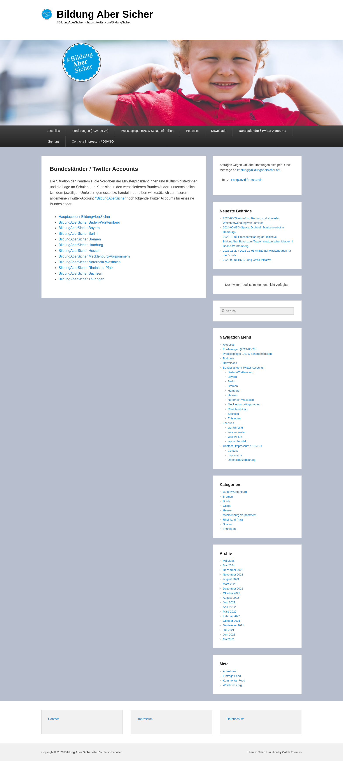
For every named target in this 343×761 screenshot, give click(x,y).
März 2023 (229, 584)
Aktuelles (53, 130)
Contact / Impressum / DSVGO (93, 141)
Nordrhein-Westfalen (241, 399)
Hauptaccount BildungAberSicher (85, 217)
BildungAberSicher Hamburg (81, 245)
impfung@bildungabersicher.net (258, 170)
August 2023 (231, 579)
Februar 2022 (231, 616)
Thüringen (234, 418)
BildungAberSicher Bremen (80, 239)
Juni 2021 (229, 634)
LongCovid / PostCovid (246, 180)
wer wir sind (235, 427)
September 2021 (233, 625)
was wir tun (235, 436)
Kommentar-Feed (234, 680)
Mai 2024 (228, 565)
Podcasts (192, 130)
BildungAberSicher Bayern (79, 228)
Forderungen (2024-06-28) (90, 130)
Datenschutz (235, 719)
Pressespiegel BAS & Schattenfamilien (147, 130)
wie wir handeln (238, 441)
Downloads (218, 130)
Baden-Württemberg (241, 372)
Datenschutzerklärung (242, 459)
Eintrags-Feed (232, 676)
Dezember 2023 (233, 570)
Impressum (235, 455)
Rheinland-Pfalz (238, 409)
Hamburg (234, 390)
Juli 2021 (228, 630)
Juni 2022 (229, 602)
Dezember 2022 (233, 588)
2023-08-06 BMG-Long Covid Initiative (247, 259)
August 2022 (231, 597)
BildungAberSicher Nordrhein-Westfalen (90, 262)
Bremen (233, 386)
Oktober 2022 (231, 593)
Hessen (233, 395)
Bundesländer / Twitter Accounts (262, 130)
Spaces (227, 524)
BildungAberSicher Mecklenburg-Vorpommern (95, 256)
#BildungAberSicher (110, 198)
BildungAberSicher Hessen (79, 250)
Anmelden (229, 671)
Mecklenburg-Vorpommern (244, 404)
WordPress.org (232, 685)
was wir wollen (237, 432)
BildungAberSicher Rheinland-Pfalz (86, 268)
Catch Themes (292, 752)
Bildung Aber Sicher (105, 14)
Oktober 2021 (231, 620)
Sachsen (233, 413)
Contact (233, 450)
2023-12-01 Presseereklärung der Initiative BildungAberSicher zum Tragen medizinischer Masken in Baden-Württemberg (258, 241)
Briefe (226, 501)
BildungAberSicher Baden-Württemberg (89, 222)
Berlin (231, 381)
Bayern (232, 376)
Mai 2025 (228, 560)
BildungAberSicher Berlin (78, 233)
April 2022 (229, 607)
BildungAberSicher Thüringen (81, 279)
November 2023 (233, 574)
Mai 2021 (228, 639)
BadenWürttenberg (235, 491)
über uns (53, 141)
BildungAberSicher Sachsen (80, 273)
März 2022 (229, 611)
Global (227, 505)
